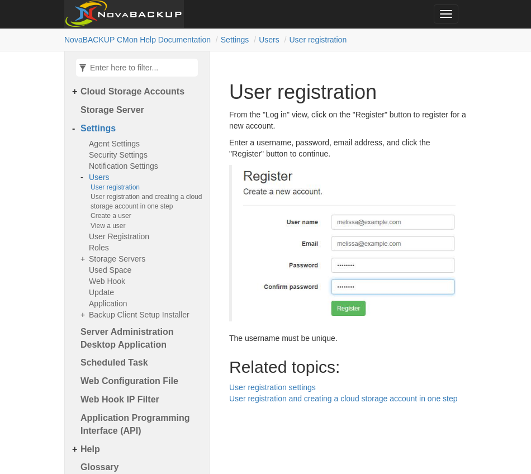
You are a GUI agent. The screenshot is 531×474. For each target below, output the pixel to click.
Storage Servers (117, 258)
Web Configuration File (129, 381)
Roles (99, 247)
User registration (318, 39)
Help (90, 449)
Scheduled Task (114, 362)
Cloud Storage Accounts (132, 91)
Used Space (110, 270)
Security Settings (118, 154)
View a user (108, 226)
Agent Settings (114, 143)
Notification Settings (123, 166)
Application (108, 303)
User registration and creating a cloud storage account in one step (146, 201)
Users (269, 39)
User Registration (119, 236)
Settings (235, 39)
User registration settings (272, 387)
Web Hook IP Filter (119, 399)
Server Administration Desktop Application (127, 338)
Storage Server (112, 110)
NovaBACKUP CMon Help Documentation (137, 39)
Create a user (111, 216)
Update (101, 292)
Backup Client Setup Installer (139, 314)
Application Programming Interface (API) (135, 424)
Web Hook (107, 281)
